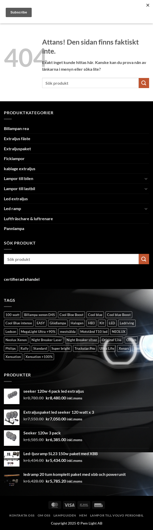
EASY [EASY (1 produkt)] (41, 323)
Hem (83, 515)
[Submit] (144, 83)
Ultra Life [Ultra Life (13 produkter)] (106, 348)
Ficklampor (14, 158)
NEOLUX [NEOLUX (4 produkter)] (118, 332)
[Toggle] (146, 178)
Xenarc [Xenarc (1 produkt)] (124, 348)
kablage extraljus (19, 168)
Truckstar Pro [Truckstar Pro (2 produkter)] (85, 348)
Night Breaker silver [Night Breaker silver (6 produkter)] (81, 340)
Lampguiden (65, 515)
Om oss (44, 515)
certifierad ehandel (21, 279)
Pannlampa (14, 228)
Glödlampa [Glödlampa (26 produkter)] (58, 323)
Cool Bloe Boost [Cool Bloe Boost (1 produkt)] (71, 315)
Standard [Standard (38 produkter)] (40, 348)
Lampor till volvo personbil (117, 515)
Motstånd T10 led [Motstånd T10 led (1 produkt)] (93, 332)
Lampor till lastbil (19, 188)
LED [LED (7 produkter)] (112, 323)
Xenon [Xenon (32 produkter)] (139, 348)
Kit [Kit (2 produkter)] (101, 323)
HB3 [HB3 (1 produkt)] (91, 323)
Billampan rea (16, 128)
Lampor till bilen (18, 178)
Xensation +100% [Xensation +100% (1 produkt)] (38, 357)
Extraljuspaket (17, 148)
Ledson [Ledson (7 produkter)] (10, 332)
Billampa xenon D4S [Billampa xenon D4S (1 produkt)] (39, 315)
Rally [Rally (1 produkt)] (25, 348)
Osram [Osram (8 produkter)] (131, 340)
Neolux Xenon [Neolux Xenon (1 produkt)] (16, 340)
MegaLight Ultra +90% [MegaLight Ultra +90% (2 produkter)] (38, 332)
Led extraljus (16, 198)
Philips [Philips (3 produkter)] (10, 348)
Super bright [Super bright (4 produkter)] (60, 348)
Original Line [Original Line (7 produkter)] (112, 340)
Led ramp (12, 208)
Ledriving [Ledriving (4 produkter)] (127, 323)
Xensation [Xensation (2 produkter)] (13, 357)
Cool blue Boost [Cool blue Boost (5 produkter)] (119, 315)
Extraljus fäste (17, 138)
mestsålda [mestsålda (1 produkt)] (68, 332)
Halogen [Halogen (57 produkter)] (77, 323)
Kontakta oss (21, 515)
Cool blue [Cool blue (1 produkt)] (95, 315)
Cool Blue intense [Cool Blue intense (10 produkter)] (18, 323)
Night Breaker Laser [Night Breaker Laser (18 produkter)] (46, 340)
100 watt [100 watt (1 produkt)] (12, 315)
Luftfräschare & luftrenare (28, 218)
